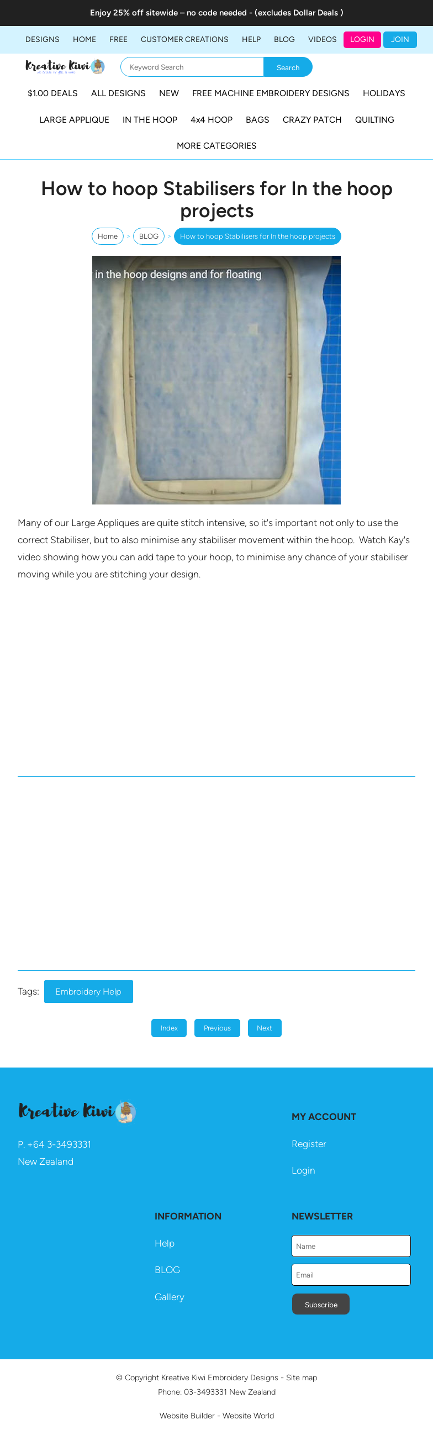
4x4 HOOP (212, 119)
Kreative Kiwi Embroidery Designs (219, 1377)
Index (169, 1028)
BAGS (258, 119)
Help (165, 1243)
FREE (118, 39)
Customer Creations (185, 39)
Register (309, 1143)
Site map (301, 1377)
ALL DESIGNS (118, 93)
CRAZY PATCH (312, 119)
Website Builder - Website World (217, 1416)
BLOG (284, 39)
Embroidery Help (88, 991)
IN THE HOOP (150, 119)
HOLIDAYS (384, 93)
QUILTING (374, 119)
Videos (322, 39)
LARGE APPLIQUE (74, 119)
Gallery (169, 1296)
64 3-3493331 (62, 1144)
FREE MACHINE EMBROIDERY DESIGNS (271, 93)
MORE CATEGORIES (217, 145)
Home (84, 39)
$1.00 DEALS (53, 93)
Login (362, 39)
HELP (251, 39)
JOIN (400, 39)
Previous (217, 1028)
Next (264, 1028)
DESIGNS (42, 39)
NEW (169, 93)
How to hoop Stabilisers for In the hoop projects (257, 236)
